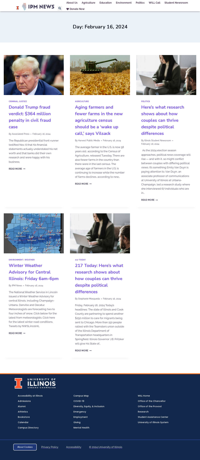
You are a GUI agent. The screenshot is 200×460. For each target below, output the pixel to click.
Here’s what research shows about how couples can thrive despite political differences (162, 120)
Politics (145, 101)
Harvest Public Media (89, 140)
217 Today (80, 260)
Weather (30, 260)
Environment (16, 260)
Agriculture (82, 101)
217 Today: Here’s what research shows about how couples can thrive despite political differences (99, 279)
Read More (17, 169)
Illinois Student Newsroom (157, 140)
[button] (60, 8)
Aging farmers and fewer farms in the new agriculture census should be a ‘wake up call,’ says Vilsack (99, 120)
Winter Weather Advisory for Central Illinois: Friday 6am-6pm (34, 272)
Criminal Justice (18, 101)
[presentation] (34, 75)
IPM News (17, 285)
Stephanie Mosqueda (89, 298)
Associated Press (20, 134)
